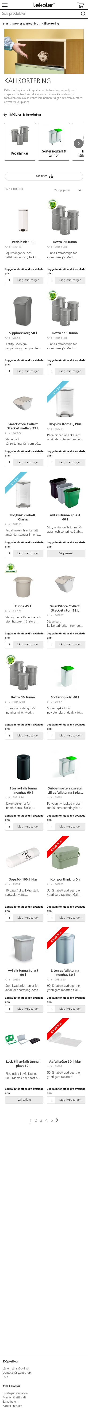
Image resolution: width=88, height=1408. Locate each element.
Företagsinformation (15, 1393)
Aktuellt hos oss (12, 1406)
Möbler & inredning (25, 23)
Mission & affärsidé (14, 1397)
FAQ (5, 1377)
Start (6, 23)
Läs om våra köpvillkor (16, 1368)
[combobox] (44, 14)
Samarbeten (10, 1402)
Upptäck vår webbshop (17, 1373)
